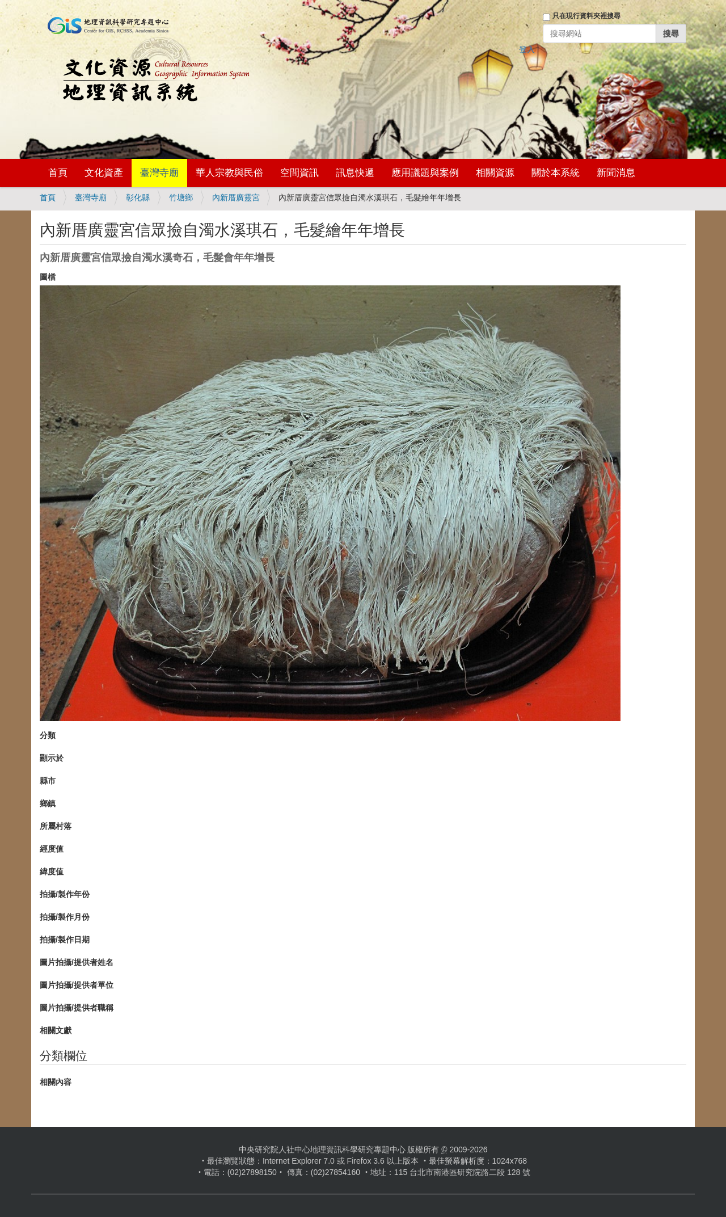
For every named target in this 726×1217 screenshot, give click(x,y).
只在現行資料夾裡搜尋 (586, 16)
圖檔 (48, 276)
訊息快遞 (355, 172)
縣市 (48, 780)
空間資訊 (299, 172)
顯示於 (52, 758)
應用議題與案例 (425, 172)
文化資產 (104, 172)
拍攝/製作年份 (65, 894)
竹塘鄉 (181, 197)
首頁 (57, 172)
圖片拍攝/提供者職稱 (76, 1007)
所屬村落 (55, 826)
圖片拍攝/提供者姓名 (76, 962)
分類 (48, 735)
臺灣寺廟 (159, 172)
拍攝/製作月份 (65, 916)
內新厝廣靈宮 (236, 197)
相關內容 (55, 1082)
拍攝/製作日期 (65, 939)
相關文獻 (55, 1030)
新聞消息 (616, 172)
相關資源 (495, 172)
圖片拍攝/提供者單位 (76, 984)
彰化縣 (138, 197)
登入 (527, 49)
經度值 (52, 848)
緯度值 (52, 871)
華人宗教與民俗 (229, 172)
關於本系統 (555, 172)
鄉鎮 (48, 803)
